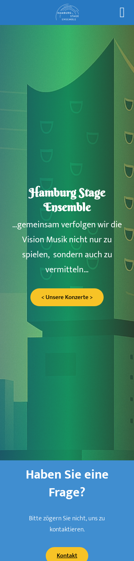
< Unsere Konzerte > (67, 297)
